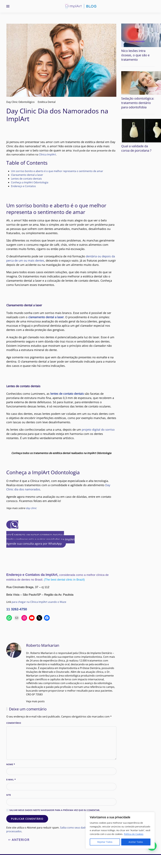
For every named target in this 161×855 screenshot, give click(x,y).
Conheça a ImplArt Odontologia (29, 182)
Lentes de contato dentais (26, 178)
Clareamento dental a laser (27, 175)
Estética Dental (47, 102)
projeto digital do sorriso (98, 429)
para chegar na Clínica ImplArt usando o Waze (39, 602)
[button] (7, 6)
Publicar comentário (27, 818)
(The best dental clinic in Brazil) (64, 579)
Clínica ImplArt (47, 154)
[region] (120, 830)
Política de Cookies (133, 834)
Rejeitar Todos (104, 841)
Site (8, 795)
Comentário (13, 723)
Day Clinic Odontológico (20, 102)
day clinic (31, 508)
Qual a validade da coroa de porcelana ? (136, 148)
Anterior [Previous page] (18, 840)
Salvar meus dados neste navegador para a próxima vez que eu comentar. (53, 810)
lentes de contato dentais (67, 394)
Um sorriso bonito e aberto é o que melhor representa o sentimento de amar (57, 171)
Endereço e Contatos (23, 186)
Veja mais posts (35, 701)
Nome (10, 764)
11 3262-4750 (16, 609)
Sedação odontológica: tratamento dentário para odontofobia (137, 102)
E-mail (11, 779)
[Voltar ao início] (80, 6)
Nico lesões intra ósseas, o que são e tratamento (135, 55)
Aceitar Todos (136, 841)
